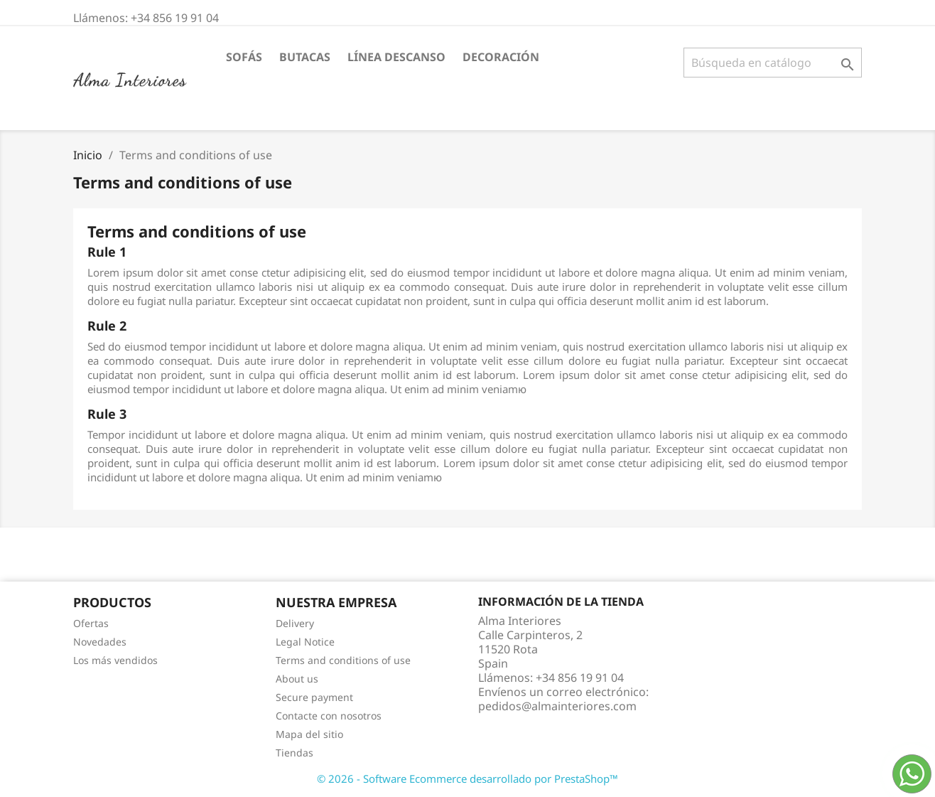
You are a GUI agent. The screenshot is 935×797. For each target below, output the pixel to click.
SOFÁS (244, 57)
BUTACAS (304, 57)
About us (297, 678)
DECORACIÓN (501, 57)
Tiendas (294, 752)
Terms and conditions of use (343, 660)
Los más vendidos (115, 660)
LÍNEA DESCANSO (396, 57)
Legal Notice (305, 641)
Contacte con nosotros (329, 715)
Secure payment (314, 697)
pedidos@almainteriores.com (557, 706)
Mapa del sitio (309, 734)
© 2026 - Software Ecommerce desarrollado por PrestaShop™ (467, 778)
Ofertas (91, 623)
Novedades (99, 641)
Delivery (295, 623)
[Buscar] (772, 62)
